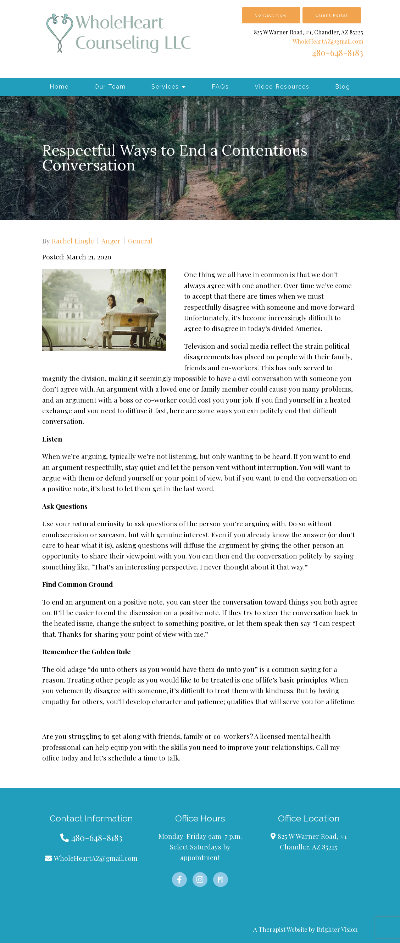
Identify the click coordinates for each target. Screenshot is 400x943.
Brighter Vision (337, 929)
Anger (111, 240)
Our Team (110, 86)
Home (59, 86)
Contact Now (271, 15)
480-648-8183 (337, 52)
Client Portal (332, 15)
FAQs (220, 86)
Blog (342, 86)
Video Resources (282, 86)
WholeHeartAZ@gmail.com (328, 41)
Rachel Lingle (73, 240)
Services (165, 86)
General (140, 240)
